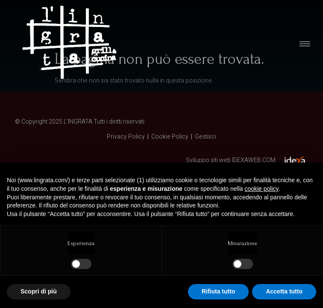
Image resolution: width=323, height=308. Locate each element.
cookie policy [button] (261, 188)
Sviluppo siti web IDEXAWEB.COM (231, 160)
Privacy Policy (126, 136)
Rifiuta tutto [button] (218, 291)
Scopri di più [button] (39, 291)
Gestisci (205, 136)
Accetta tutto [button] (284, 291)
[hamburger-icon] (304, 43)
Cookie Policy (169, 136)
